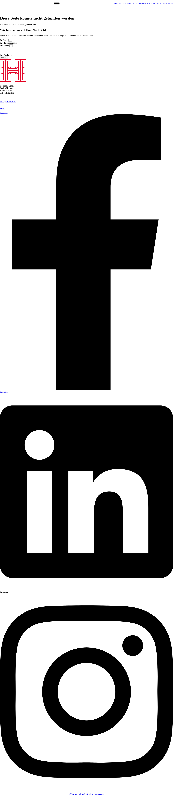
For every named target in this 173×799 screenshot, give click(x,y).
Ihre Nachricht (6, 56)
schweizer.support (96, 796)
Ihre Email (4, 46)
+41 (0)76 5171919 (8, 103)
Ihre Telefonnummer (9, 43)
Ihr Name (4, 40)
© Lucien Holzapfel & (78, 796)
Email (2, 110)
